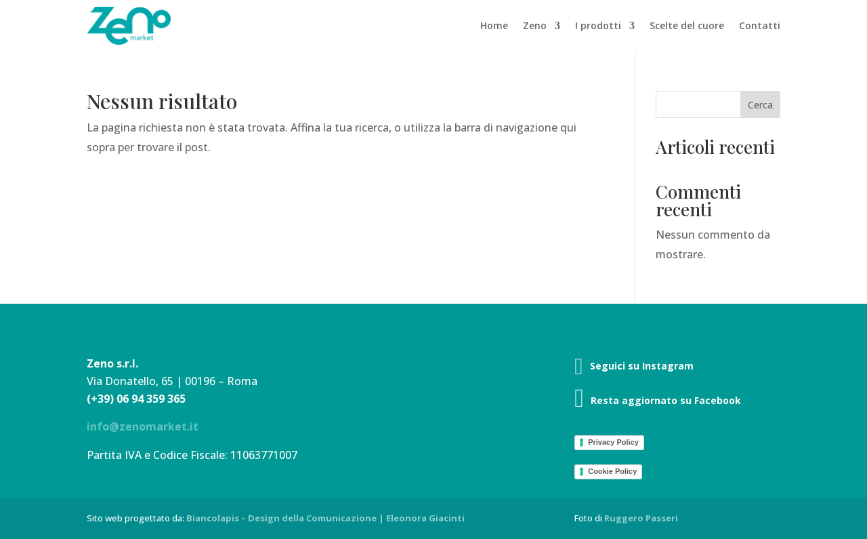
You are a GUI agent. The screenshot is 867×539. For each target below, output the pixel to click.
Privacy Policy (613, 442)
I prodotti (598, 25)
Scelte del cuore (687, 25)
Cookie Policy (612, 471)
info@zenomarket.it (142, 426)
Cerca (760, 104)
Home (494, 25)
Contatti (759, 25)
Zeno (535, 25)
